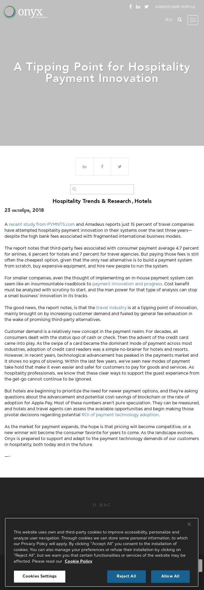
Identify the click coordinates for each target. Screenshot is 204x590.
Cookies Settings (40, 576)
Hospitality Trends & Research (92, 201)
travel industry (111, 308)
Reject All (126, 576)
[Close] (189, 524)
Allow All (170, 576)
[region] (102, 552)
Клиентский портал (175, 7)
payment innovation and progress (127, 284)
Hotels (143, 201)
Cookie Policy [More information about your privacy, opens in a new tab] (78, 562)
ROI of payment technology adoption (120, 415)
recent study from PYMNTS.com (41, 225)
